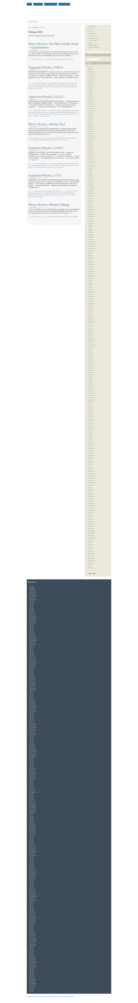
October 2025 (91, 81)
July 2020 (90, 225)
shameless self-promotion (53, 191)
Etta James (45, 112)
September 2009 (91, 510)
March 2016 (90, 331)
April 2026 (90, 67)
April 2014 (90, 384)
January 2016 (91, 335)
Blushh (65, 83)
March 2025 (90, 97)
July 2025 (90, 87)
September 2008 (91, 537)
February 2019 (91, 264)
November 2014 (91, 368)
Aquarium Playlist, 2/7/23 (45, 175)
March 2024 (90, 124)
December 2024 (91, 103)
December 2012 (91, 420)
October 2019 (91, 246)
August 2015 (91, 347)
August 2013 (91, 402)
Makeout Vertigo (38, 193)
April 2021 (90, 205)
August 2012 (91, 430)
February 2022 (91, 182)
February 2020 (91, 237)
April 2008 (90, 549)
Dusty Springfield (36, 165)
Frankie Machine (46, 165)
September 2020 (91, 221)
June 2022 (90, 172)
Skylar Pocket (70, 85)
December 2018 (91, 269)
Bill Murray (49, 59)
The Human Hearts (40, 194)
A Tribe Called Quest (56, 110)
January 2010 (91, 501)
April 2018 (90, 287)
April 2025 (90, 94)
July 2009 (90, 514)
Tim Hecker (55, 140)
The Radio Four (64, 114)
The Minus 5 (58, 86)
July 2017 (90, 308)
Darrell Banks (32, 112)
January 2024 (91, 129)
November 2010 (91, 478)
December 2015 (91, 338)
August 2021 (91, 195)
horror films (42, 140)
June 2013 (90, 407)
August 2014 (91, 374)
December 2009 (91, 503)
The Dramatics (56, 114)
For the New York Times (51, 4)
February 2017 (91, 317)
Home (29, 4)
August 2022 (91, 168)
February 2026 (91, 71)
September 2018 (91, 276)
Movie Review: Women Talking (49, 204)
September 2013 (91, 400)
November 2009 (91, 505)
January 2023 (91, 156)
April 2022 (90, 177)
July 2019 (90, 253)
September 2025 (91, 83)
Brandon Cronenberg (70, 138)
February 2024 (91, 126)
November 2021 (91, 188)
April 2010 (90, 494)
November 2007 (91, 560)
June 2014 (90, 379)
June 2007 (90, 567)
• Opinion (90, 31)
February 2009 (91, 526)
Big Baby (60, 83)
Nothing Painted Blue (49, 193)
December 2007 (91, 558)
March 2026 (90, 69)
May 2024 (90, 120)
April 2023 (90, 149)
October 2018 (91, 273)
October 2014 (91, 370)
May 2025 (90, 92)
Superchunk (32, 86)
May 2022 (90, 175)
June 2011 (90, 462)
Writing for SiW (38, 4)
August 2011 (90, 457)
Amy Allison (54, 83)
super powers (63, 59)
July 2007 (90, 565)
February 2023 (91, 154)
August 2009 (91, 512)
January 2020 (91, 239)
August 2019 (91, 250)
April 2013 (90, 411)
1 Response (71, 59)
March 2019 (90, 262)
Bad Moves (54, 163)
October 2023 (91, 136)
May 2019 (90, 257)
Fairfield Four (52, 112)
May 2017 (90, 312)
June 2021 (90, 200)
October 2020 (91, 218)
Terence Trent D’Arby (45, 114)
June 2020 (90, 227)
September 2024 (91, 110)
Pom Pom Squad (36, 85)
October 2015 (91, 342)
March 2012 (90, 441)
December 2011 (91, 448)
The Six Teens (72, 114)
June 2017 (90, 310)
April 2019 (90, 260)
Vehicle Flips (55, 194)
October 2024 (91, 108)
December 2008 (91, 531)
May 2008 (90, 547)
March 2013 (90, 413)
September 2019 (91, 248)
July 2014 (90, 377)
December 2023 (91, 131)
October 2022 (91, 163)
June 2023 (90, 145)
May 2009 (90, 519)
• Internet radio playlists (93, 38)
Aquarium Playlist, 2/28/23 (46, 67)
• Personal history (92, 26)
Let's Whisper (75, 165)
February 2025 (91, 99)
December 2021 (91, 186)
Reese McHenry (61, 85)
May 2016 (90, 326)
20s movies (49, 138)
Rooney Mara (56, 216)
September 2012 (91, 427)
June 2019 (90, 255)
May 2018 (90, 285)
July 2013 (90, 404)
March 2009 (90, 524)
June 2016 (90, 324)
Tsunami (45, 167)
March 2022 (90, 179)
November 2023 (91, 133)
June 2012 (90, 434)
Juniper (63, 165)
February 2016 (91, 333)
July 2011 (90, 459)
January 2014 (91, 391)
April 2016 (90, 329)
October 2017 (91, 301)
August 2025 (91, 85)
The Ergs (52, 86)
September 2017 (91, 303)
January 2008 (91, 556)
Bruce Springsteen (70, 163)
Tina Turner (35, 116)
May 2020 (90, 230)
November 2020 (91, 216)
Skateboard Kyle (67, 193)
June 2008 (90, 544)
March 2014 (90, 386)
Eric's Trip (70, 83)
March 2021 (90, 207)
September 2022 (91, 165)
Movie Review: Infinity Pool (47, 124)
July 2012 (90, 432)
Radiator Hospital (47, 85)
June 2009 (90, 517)
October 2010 (91, 480)
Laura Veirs (75, 191)
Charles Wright (75, 110)
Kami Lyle (68, 165)
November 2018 (91, 271)
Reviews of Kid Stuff (64, 4)
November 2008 (91, 533)
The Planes (66, 86)
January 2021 (91, 211)
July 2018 (90, 280)
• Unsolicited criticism (93, 40)
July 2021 (90, 198)
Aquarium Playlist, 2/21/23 (46, 96)
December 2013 (91, 393)
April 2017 (90, 315)
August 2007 (91, 563)
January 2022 (91, 184)
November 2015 (91, 340)
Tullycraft (48, 194)
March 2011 (90, 469)
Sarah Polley (64, 216)
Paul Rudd (56, 59)
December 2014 (91, 365)
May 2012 (90, 436)
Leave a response (37, 88)
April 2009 (90, 521)
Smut (75, 85)
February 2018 (91, 292)
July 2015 (90, 349)
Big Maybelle (66, 110)
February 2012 (91, 443)
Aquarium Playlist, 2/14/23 (46, 148)
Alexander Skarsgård (58, 138)
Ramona (54, 85)
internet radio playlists (40, 83)
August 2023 (91, 140)
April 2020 (90, 232)
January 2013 (91, 418)
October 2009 (91, 508)
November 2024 (91, 106)
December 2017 (91, 296)
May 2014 (90, 381)
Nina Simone (35, 114)
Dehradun (71, 996)
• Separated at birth (92, 45)
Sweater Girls (32, 167)
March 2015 (90, 358)
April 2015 (90, 356)
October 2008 (91, 535)
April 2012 (90, 439)
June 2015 (90, 351)
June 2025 (90, 90)
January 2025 (91, 101)
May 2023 (90, 147)
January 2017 (91, 319)
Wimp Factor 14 (63, 194)
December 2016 (91, 322)
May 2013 (90, 409)
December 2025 (91, 76)
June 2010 (90, 489)
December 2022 (91, 159)
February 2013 (91, 416)
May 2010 (90, 492)
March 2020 (90, 234)
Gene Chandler (61, 112)
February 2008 (91, 554)
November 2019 (91, 244)
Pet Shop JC (59, 193)
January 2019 (91, 267)
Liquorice (31, 193)
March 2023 (90, 152)
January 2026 (91, 74)
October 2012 (91, 425)
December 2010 (91, 475)
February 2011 (91, 471)
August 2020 (91, 223)
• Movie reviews (91, 35)
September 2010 (91, 482)
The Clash (46, 86)
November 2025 (91, 78)
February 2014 (91, 388)
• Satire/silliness (91, 33)
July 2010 (90, 487)
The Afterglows (39, 86)
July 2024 (90, 115)
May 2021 (90, 202)
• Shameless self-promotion (94, 47)
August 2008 (91, 540)
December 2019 (91, 241)
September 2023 (91, 138)
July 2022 (90, 170)
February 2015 (91, 361)
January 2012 (91, 446)
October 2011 (91, 453)
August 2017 (91, 306)
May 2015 (90, 354)
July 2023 (90, 143)
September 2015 (91, 345)
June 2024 (90, 117)
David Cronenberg (33, 140)
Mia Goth (48, 140)
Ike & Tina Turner (70, 112)
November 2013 (91, 395)
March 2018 (90, 289)
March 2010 (90, 496)
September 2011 (91, 455)
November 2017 (91, 299)
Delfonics (39, 112)
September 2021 (91, 193)
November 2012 (91, 423)
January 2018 (91, 294)
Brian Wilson (61, 163)
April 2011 (90, 466)
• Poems (90, 42)
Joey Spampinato (55, 165)
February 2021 (91, 209)
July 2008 (90, 542)
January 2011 (91, 473)
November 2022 (91, 161)
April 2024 (90, 122)
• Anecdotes (90, 28)
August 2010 (91, 485)
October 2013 (91, 397)
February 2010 (91, 498)
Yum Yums (50, 167)
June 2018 (90, 283)
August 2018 (91, 278)
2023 (38, 27)
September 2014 (91, 372)
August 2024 (91, 113)
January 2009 (91, 528)
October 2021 (91, 191)
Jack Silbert (33, 50)
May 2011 (90, 464)
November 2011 (91, 450)
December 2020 (91, 214)
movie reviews (37, 59)
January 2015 (91, 363)
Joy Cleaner (68, 191)
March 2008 (90, 551)
